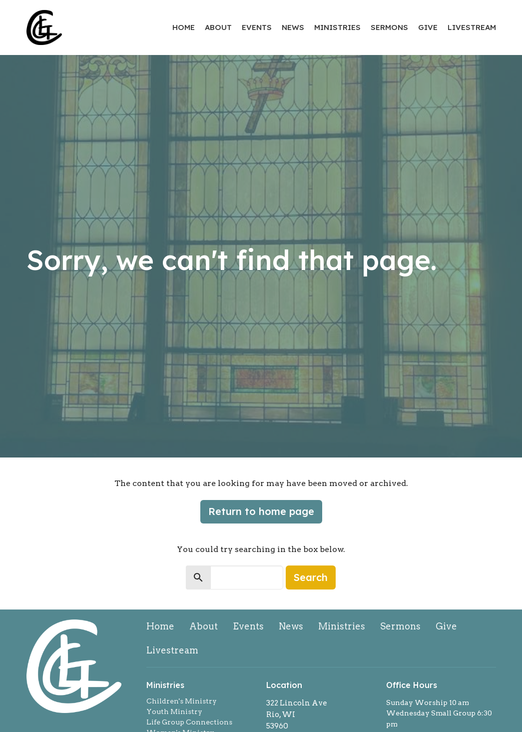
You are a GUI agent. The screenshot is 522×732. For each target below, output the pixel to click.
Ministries (337, 27)
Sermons (389, 27)
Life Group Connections (189, 722)
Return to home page (261, 511)
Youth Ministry (174, 712)
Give (428, 27)
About (218, 27)
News (293, 27)
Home (183, 27)
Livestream (472, 27)
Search (311, 577)
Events (257, 27)
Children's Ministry (181, 701)
